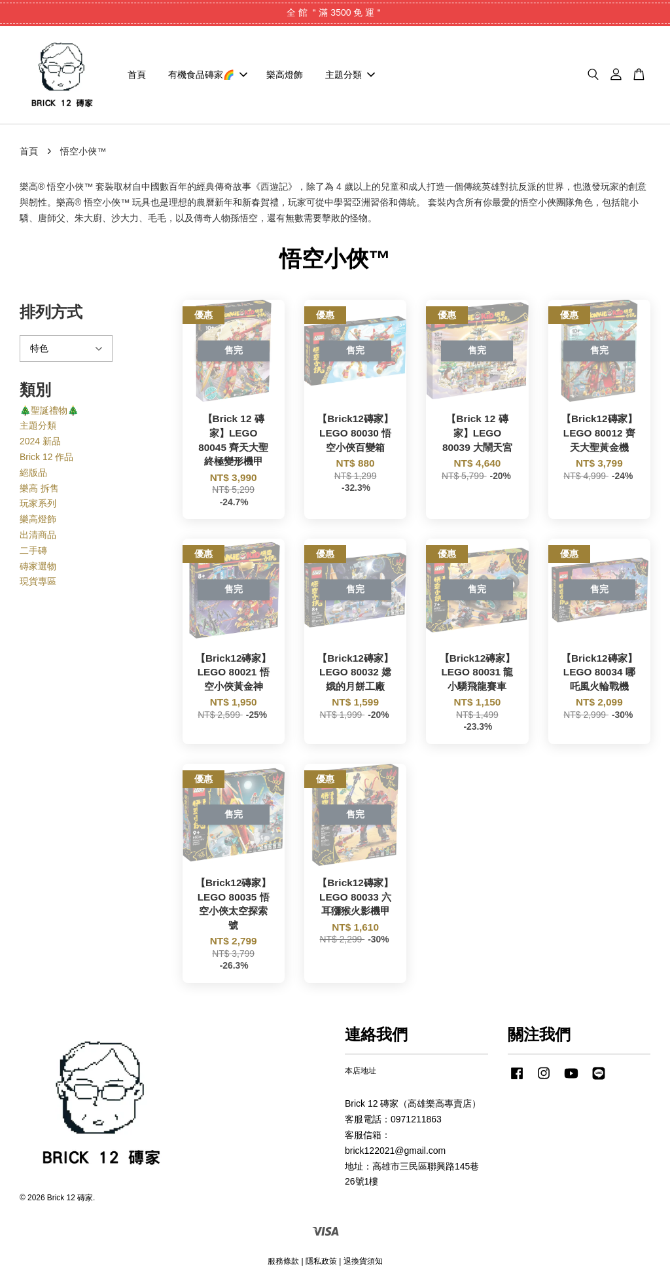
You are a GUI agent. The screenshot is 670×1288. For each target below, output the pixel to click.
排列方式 (51, 312)
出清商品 (38, 535)
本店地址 (360, 1071)
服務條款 (283, 1261)
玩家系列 (38, 504)
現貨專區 (38, 582)
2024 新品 (40, 442)
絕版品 (33, 473)
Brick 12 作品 (46, 457)
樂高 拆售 (39, 488)
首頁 (137, 74)
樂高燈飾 (284, 74)
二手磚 (33, 551)
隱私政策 (321, 1261)
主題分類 (350, 74)
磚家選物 (38, 566)
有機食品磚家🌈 (207, 74)
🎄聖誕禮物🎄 (49, 410)
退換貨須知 (363, 1261)
